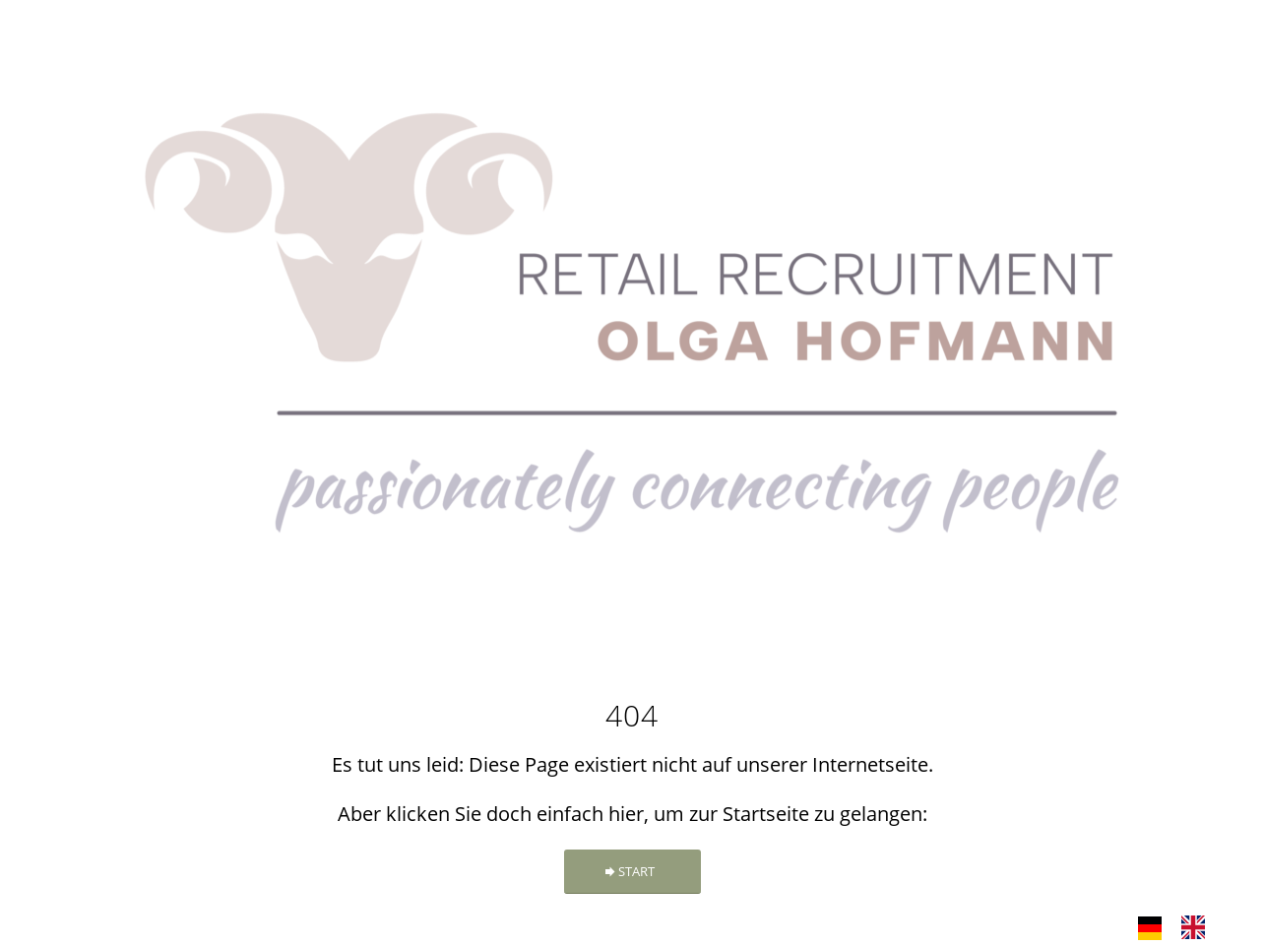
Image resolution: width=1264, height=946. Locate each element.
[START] (632, 872)
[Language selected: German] (1181, 927)
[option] (1198, 927)
